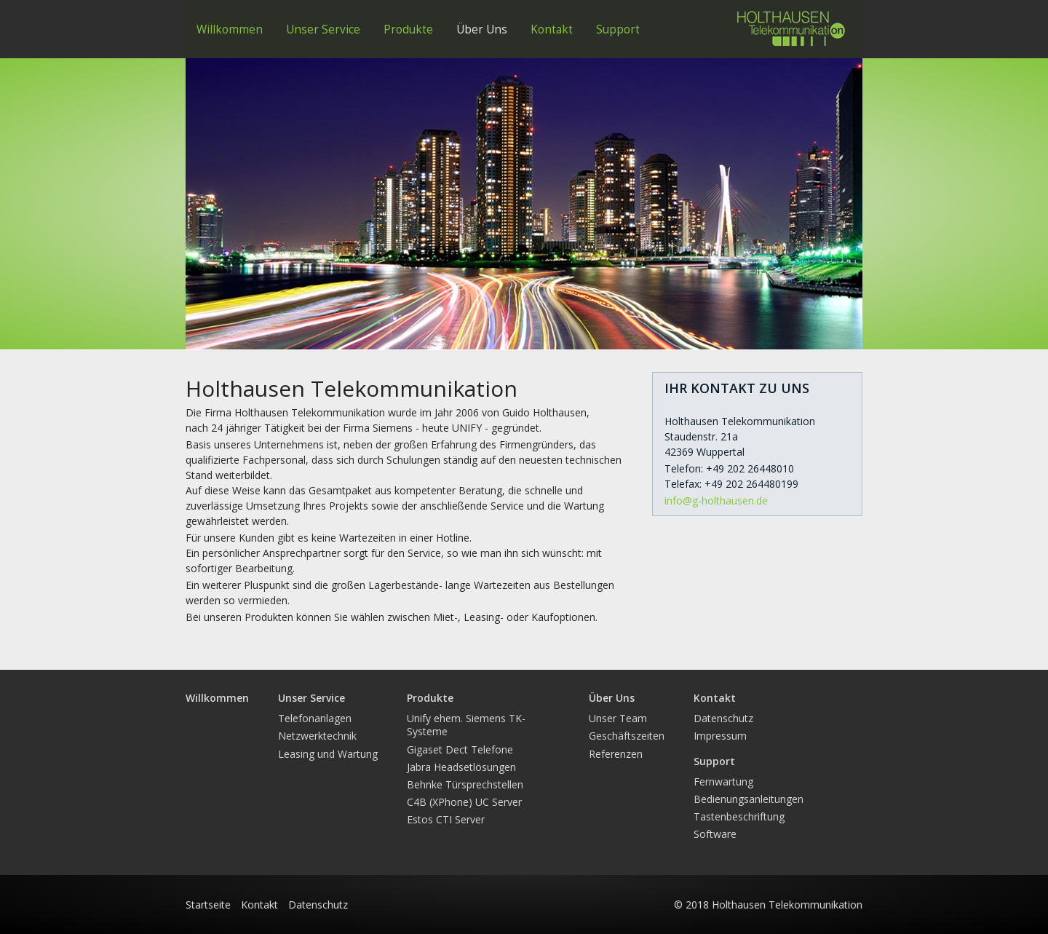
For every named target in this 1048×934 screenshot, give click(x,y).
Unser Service (323, 29)
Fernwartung (723, 781)
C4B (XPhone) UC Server (464, 802)
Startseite (208, 904)
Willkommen (229, 29)
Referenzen (616, 754)
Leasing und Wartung (328, 754)
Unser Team (618, 718)
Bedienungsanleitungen (748, 799)
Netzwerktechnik (317, 736)
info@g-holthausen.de (716, 500)
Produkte (408, 29)
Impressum (720, 736)
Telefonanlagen (315, 718)
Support (618, 29)
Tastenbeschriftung (739, 816)
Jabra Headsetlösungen (461, 767)
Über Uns (481, 29)
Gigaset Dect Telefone (460, 749)
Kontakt (552, 29)
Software (715, 834)
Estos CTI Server (446, 819)
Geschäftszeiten (626, 736)
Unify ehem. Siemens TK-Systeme (466, 724)
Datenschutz (723, 718)
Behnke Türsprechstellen (465, 784)
